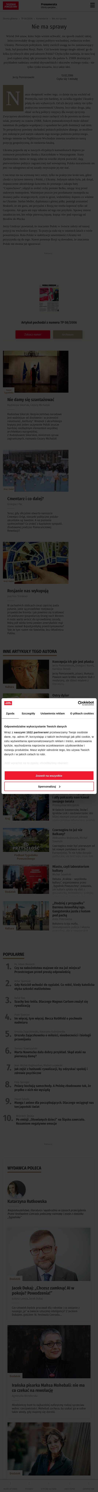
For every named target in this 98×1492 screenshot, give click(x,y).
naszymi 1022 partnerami (31, 732)
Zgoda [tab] (10, 713)
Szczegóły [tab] (28, 713)
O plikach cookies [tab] (82, 713)
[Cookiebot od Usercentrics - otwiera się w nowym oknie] (78, 703)
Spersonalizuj (49, 786)
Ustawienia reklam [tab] (53, 713)
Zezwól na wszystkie (49, 775)
